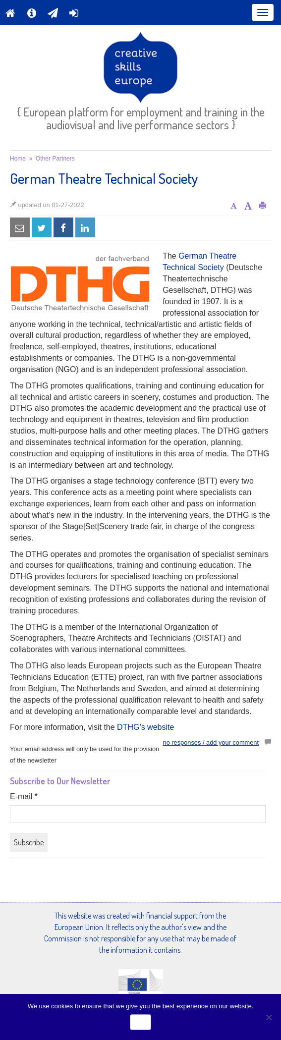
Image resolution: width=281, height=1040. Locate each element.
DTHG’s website (145, 727)
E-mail (24, 796)
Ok (140, 1022)
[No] (269, 1017)
